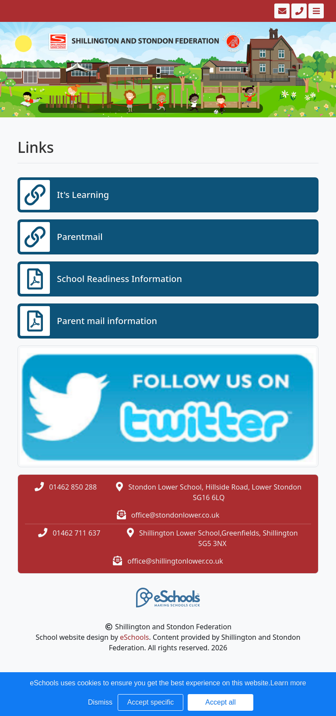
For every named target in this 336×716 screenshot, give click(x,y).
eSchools (134, 637)
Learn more (288, 683)
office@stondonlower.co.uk (175, 515)
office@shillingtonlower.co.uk (175, 561)
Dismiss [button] (100, 702)
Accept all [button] (220, 702)
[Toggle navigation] (315, 11)
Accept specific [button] (150, 702)
